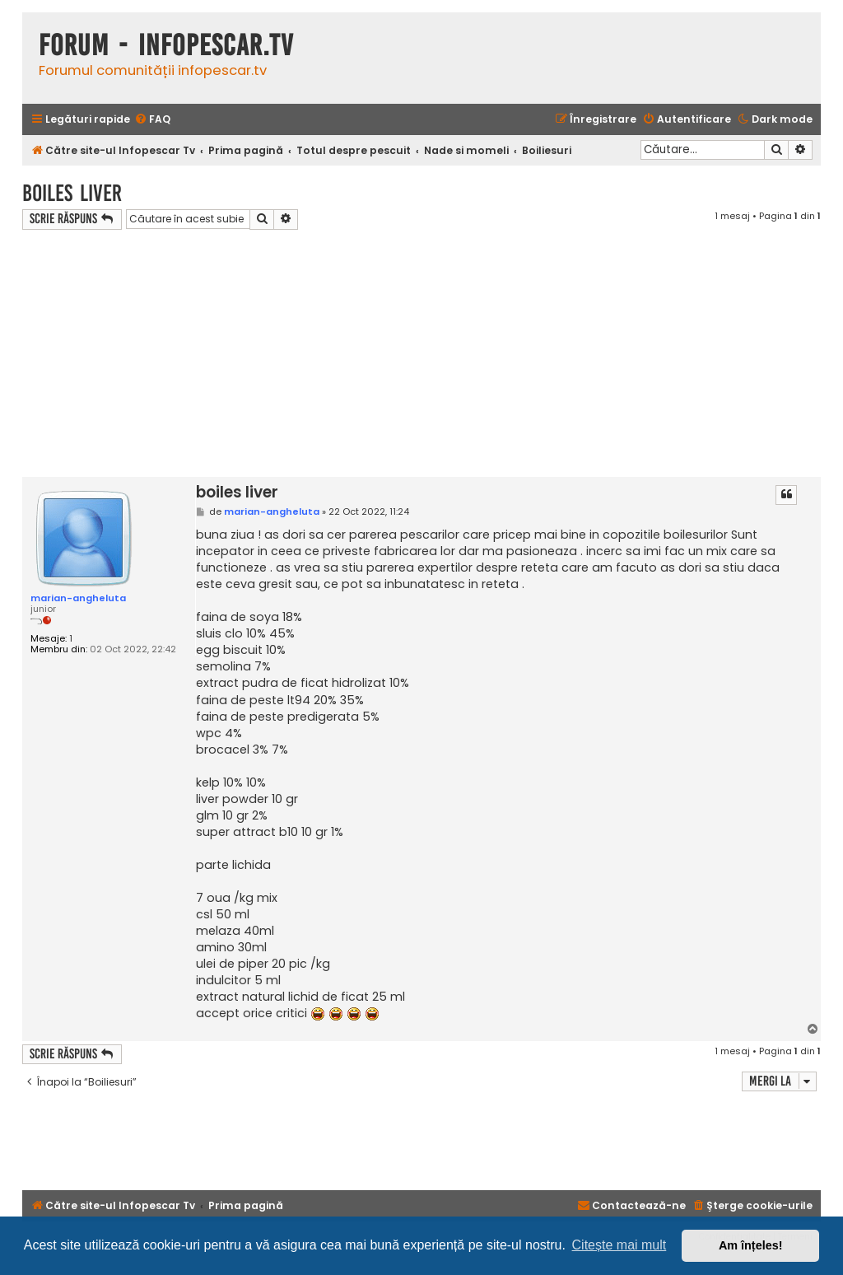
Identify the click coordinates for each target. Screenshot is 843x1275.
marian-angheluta (78, 598)
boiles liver (72, 193)
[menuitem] (152, 120)
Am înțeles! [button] (751, 1245)
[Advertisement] (421, 353)
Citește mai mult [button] (619, 1245)
